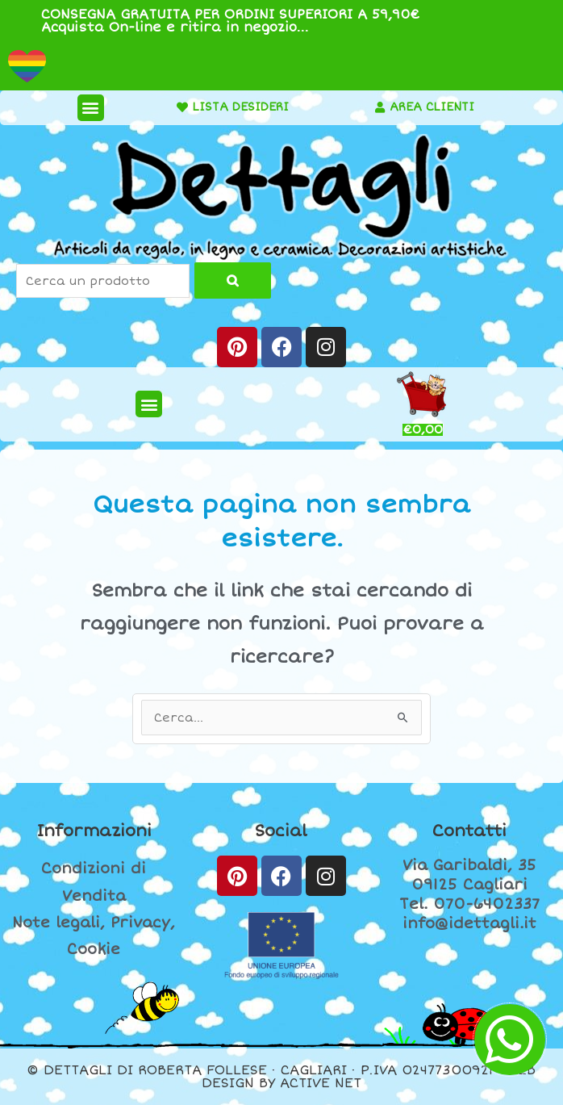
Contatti (469, 831)
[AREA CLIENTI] (380, 107)
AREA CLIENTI (432, 107)
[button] (90, 107)
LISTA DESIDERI (240, 107)
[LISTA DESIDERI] (182, 107)
